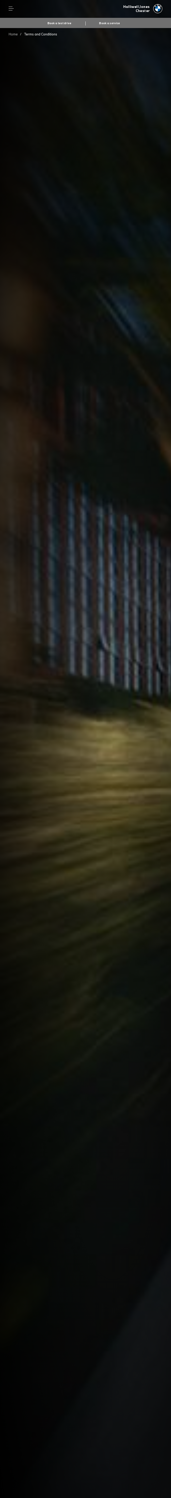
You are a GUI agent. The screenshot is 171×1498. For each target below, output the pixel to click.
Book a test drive (60, 23)
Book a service (109, 23)
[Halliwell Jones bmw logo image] (143, 9)
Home (13, 34)
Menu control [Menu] (11, 8)
